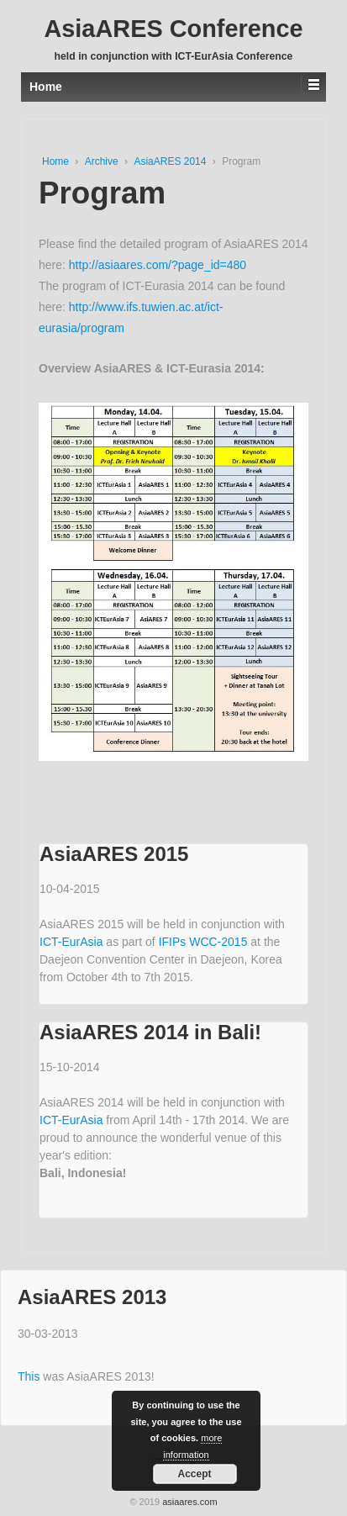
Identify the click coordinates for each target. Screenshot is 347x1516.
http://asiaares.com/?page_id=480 (157, 265)
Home (56, 161)
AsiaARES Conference (173, 28)
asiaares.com (189, 1502)
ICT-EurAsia (72, 941)
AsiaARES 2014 (171, 161)
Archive (103, 161)
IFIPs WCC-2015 (205, 941)
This (30, 1376)
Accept (194, 1474)
